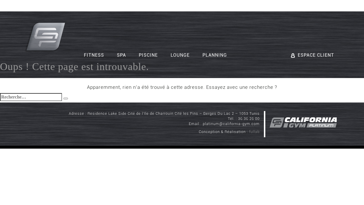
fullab (254, 132)
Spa (121, 55)
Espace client (312, 55)
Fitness (94, 55)
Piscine (148, 55)
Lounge (180, 55)
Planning (214, 55)
